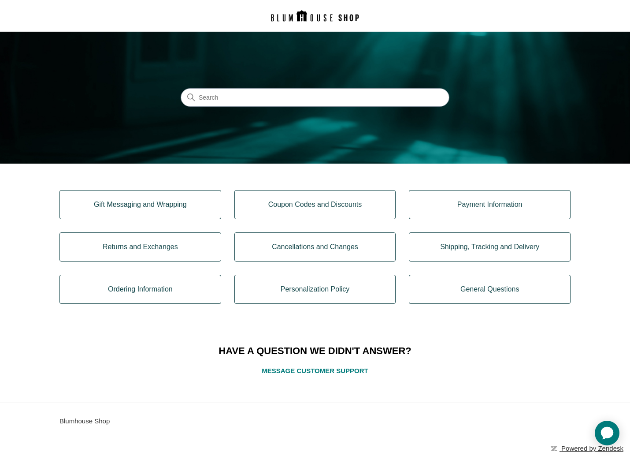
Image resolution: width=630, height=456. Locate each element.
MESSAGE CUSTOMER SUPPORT (315, 370)
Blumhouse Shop (84, 421)
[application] (607, 433)
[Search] (315, 97)
